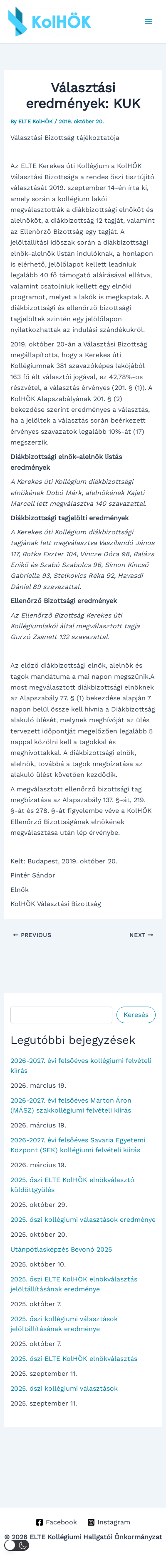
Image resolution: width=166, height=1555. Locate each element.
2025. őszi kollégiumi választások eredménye (83, 1219)
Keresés (136, 1015)
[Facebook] (56, 1522)
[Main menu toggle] (148, 21)
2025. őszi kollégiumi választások (64, 1388)
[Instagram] (109, 1522)
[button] (16, 1545)
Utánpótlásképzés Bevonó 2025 (61, 1249)
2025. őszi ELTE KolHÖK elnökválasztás (73, 1359)
